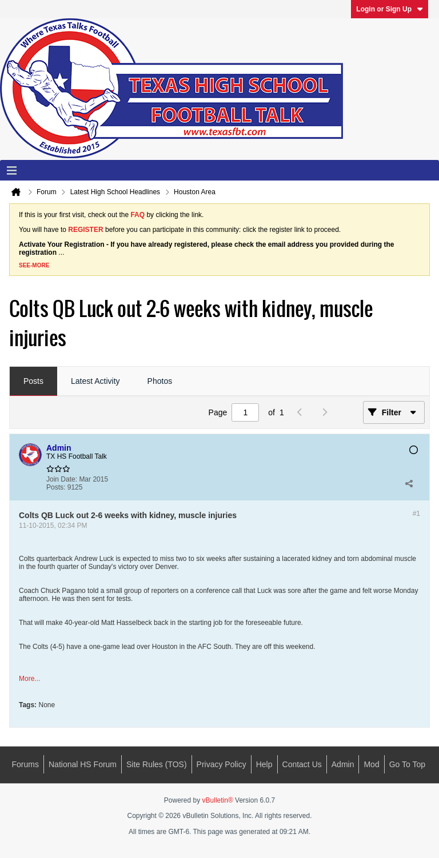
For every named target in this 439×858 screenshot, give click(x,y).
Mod (371, 764)
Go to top (407, 764)
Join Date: (61, 479)
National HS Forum (83, 764)
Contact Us (302, 764)
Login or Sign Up (389, 9)
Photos (160, 381)
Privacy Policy (221, 764)
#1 (416, 514)
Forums (25, 764)
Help (264, 764)
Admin (343, 764)
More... (29, 679)
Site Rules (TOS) (156, 764)
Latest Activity (95, 381)
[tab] (33, 381)
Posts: (55, 487)
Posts (33, 381)
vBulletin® (217, 800)
